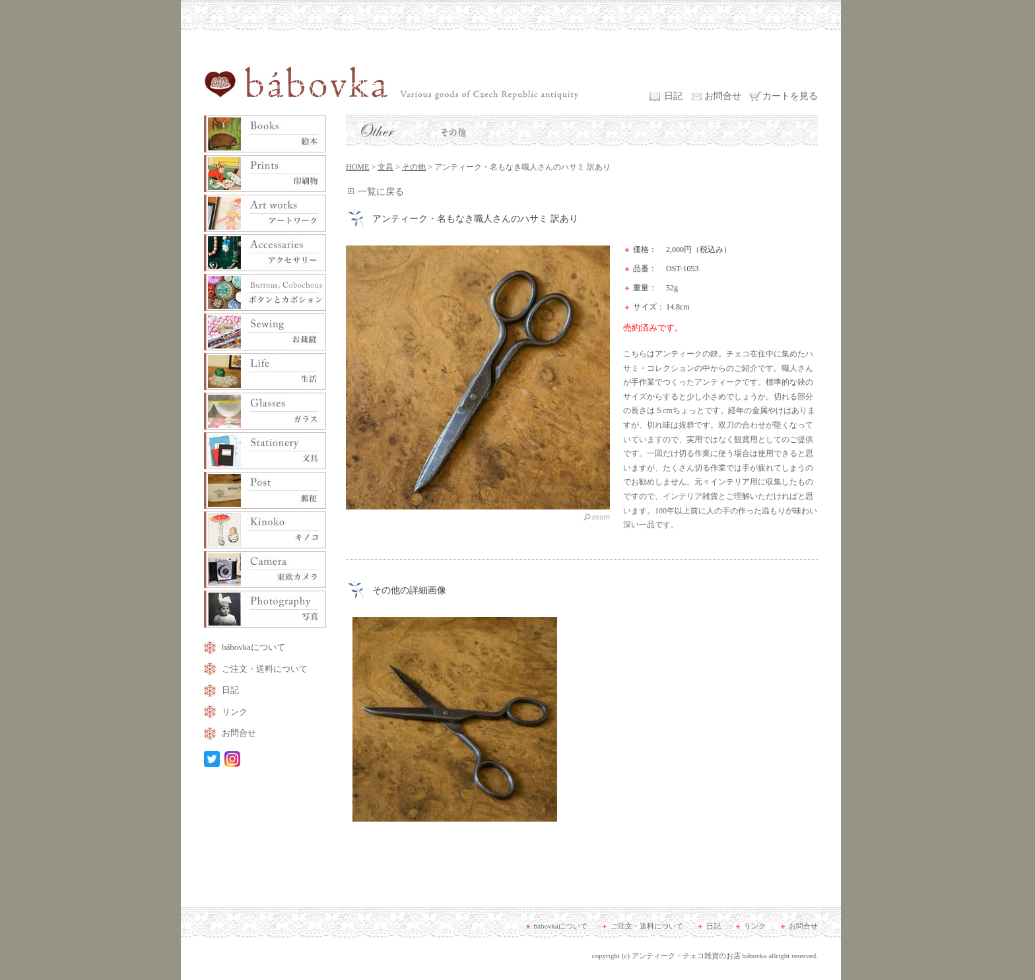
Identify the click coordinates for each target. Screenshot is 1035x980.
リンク (235, 712)
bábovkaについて (253, 647)
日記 (673, 96)
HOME (357, 167)
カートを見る (790, 96)
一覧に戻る (381, 192)
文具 (385, 167)
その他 (414, 167)
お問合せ (722, 96)
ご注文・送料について (265, 669)
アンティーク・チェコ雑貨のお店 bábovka (699, 956)
